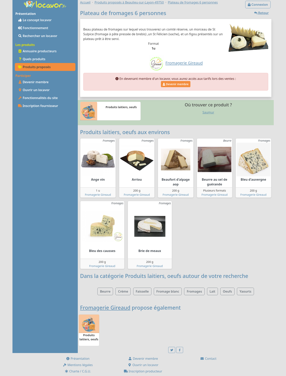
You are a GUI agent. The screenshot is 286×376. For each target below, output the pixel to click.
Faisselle (142, 291)
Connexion (258, 4)
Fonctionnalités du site (38, 98)
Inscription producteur (143, 371)
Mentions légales (78, 365)
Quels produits (32, 59)
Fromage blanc (167, 291)
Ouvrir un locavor (34, 90)
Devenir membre (33, 82)
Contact (208, 358)
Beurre (105, 291)
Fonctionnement (33, 28)
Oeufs (227, 291)
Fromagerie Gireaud (98, 195)
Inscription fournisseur (38, 106)
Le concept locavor (35, 20)
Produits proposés (34, 67)
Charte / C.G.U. (78, 371)
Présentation (78, 358)
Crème (123, 291)
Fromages (194, 291)
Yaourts (245, 291)
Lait (212, 291)
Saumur (208, 112)
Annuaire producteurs (37, 51)
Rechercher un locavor (37, 36)
